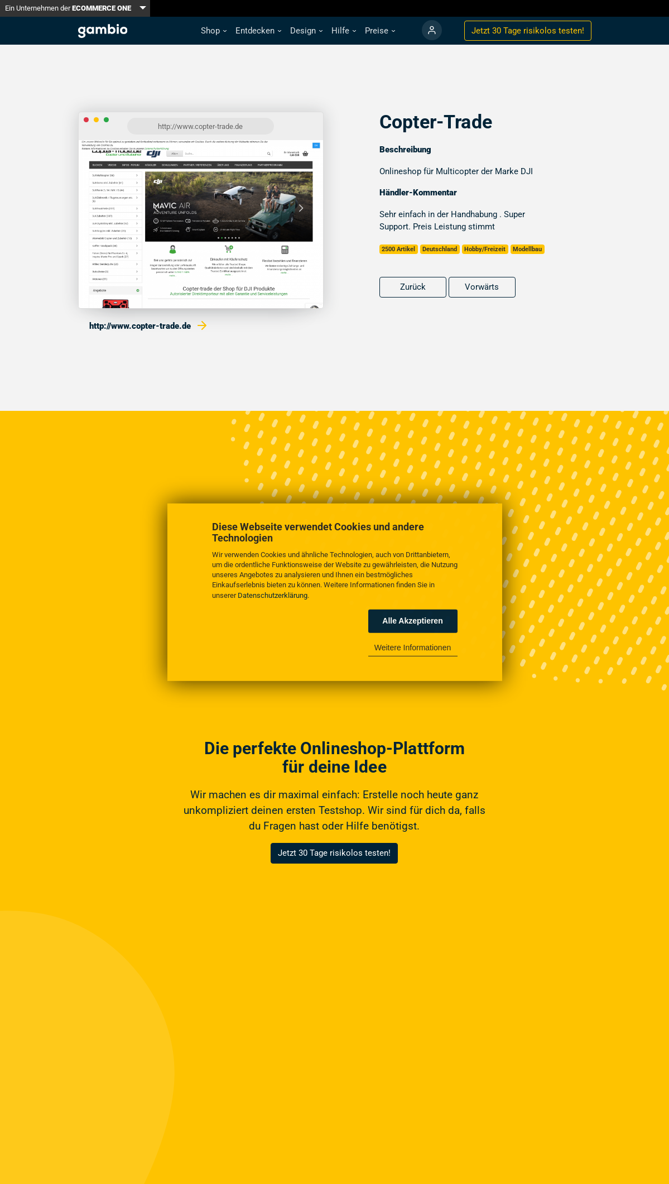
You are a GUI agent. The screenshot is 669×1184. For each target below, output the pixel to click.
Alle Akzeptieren (412, 620)
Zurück (413, 287)
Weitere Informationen (412, 647)
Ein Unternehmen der (68, 8)
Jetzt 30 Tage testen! (527, 31)
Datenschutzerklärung (272, 595)
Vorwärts (482, 287)
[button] (213, 31)
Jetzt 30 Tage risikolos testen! (334, 853)
